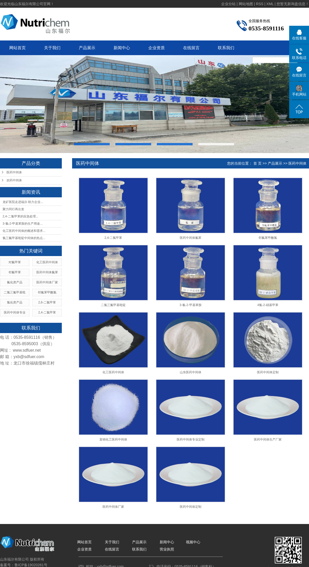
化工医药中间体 (47, 262)
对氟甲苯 (14, 262)
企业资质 (156, 48)
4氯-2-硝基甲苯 (267, 305)
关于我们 (52, 48)
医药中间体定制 (268, 372)
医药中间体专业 (14, 312)
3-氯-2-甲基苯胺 (190, 305)
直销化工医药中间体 (113, 439)
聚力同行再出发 (13, 209)
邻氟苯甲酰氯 (47, 292)
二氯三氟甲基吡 (14, 292)
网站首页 (17, 48)
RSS (259, 4)
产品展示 (87, 48)
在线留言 (191, 48)
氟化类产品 (14, 282)
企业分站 (228, 4)
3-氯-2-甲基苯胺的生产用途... (22, 223)
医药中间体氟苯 (47, 272)
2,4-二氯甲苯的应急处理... (20, 216)
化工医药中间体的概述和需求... (24, 231)
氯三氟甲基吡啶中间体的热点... (24, 238)
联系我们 (226, 48)
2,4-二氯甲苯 (47, 312)
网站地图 (246, 4)
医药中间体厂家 (47, 282)
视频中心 (193, 542)
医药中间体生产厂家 (268, 439)
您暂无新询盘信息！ (293, 4)
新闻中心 (122, 48)
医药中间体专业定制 (190, 439)
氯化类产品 (14, 302)
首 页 (257, 163)
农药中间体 (14, 180)
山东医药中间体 (190, 372)
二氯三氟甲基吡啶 (113, 305)
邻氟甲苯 (14, 272)
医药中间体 (14, 172)
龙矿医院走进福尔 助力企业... (23, 202)
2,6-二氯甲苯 (47, 302)
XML (269, 4)
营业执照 (167, 549)
